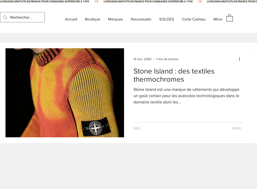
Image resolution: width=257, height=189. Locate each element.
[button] (229, 18)
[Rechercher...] (22, 17)
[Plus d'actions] (241, 59)
